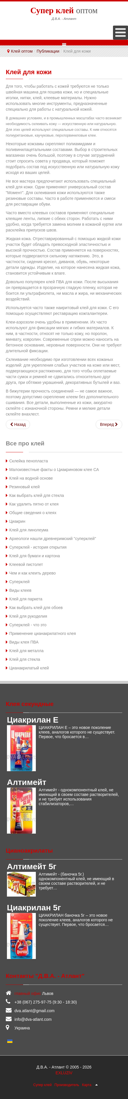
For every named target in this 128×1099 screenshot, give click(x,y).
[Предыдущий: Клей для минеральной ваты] (18, 424)
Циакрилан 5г (34, 907)
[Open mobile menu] (120, 33)
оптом (64, 10)
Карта (86, 1085)
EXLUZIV (63, 1073)
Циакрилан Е (32, 719)
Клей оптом (22, 51)
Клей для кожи (29, 72)
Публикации (48, 51)
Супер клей (42, 1085)
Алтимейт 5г (31, 866)
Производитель (67, 1085)
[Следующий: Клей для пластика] (109, 424)
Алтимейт (26, 782)
